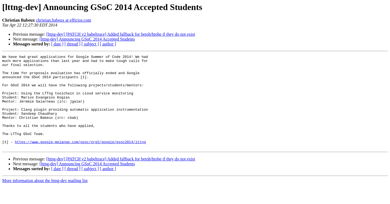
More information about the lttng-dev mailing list (45, 199)
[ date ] (57, 44)
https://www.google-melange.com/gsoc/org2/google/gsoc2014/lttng (80, 159)
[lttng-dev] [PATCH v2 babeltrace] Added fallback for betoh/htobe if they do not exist (120, 34)
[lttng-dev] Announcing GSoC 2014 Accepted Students (87, 39)
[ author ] (108, 44)
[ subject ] (90, 44)
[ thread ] (72, 44)
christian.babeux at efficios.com (63, 20)
